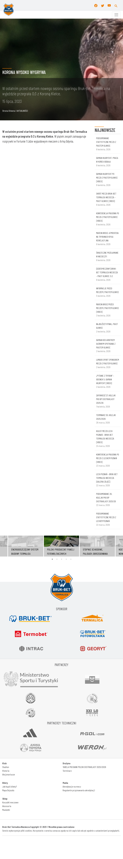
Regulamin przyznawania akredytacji (79, 790)
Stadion (5, 766)
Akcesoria (6, 806)
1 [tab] (52, 559)
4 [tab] (66, 559)
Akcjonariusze (8, 774)
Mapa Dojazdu (8, 790)
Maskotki (6, 809)
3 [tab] (61, 559)
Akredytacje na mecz (72, 786)
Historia (5, 770)
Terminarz (67, 770)
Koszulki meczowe (10, 802)
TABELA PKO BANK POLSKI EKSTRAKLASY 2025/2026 (84, 766)
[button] (116, 5)
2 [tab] (56, 559)
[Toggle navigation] (116, 15)
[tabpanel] (61, 546)
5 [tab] (70, 559)
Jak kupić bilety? (9, 786)
